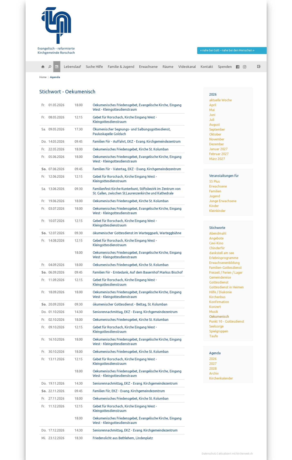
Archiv (214, 373)
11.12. (56, 406)
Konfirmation (219, 302)
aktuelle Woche (220, 100)
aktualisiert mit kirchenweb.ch (235, 453)
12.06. (56, 176)
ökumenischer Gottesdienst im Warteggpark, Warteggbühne (137, 233)
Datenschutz (209, 453)
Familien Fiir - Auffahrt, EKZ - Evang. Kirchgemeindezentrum (137, 141)
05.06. (56, 157)
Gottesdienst (218, 282)
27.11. (56, 398)
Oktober (215, 134)
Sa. (43, 129)
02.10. (56, 319)
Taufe (213, 336)
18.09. (56, 292)
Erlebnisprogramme (223, 258)
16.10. (56, 339)
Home (43, 77)
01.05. (56, 105)
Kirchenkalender (221, 378)
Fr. (43, 105)
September (217, 129)
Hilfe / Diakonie (220, 292)
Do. (43, 141)
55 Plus (214, 181)
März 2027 (217, 159)
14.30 (79, 312)
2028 (213, 368)
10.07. (56, 221)
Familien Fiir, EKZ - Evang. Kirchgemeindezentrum (129, 391)
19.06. (56, 201)
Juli (211, 119)
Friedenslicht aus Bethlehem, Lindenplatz (123, 438)
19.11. (56, 383)
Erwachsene (218, 186)
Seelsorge (216, 326)
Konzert (215, 307)
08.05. (56, 117)
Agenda (55, 77)
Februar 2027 (219, 154)
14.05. (56, 141)
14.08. (56, 240)
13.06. (56, 189)
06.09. (56, 272)
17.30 (79, 129)
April (212, 105)
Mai (212, 110)
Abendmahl (217, 233)
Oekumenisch (219, 316)
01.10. (56, 312)
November (216, 139)
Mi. (43, 438)
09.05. (56, 129)
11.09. (56, 280)
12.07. (56, 233)
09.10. (56, 327)
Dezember (216, 144)
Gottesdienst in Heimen (226, 287)
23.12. (56, 438)
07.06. (56, 169)
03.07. (56, 208)
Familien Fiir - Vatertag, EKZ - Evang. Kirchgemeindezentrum (137, 169)
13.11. (56, 359)
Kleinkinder (217, 211)
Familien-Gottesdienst (225, 267)
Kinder (214, 206)
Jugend (214, 196)
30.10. (56, 351)
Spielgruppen (218, 331)
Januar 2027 (218, 149)
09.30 (79, 189)
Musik (213, 311)
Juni (212, 115)
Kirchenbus (217, 297)
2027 (213, 363)
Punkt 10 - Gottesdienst (226, 321)
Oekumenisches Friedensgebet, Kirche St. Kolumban (131, 149)
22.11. (56, 391)
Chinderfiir (217, 248)
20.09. (56, 304)
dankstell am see (221, 253)
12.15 (79, 117)
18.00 (79, 105)
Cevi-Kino (216, 243)
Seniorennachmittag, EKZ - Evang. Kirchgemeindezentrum (135, 312)
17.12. (56, 430)
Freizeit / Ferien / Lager (226, 272)
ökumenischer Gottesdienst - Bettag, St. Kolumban (130, 304)
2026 (213, 359)
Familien (215, 191)
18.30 (79, 438)
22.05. (56, 149)
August (214, 124)
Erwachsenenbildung (224, 263)
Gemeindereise (220, 277)
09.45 (79, 141)
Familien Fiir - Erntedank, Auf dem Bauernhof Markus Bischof (138, 272)
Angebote (216, 238)
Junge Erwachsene (222, 201)
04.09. (56, 265)
